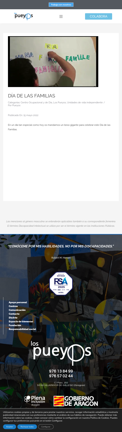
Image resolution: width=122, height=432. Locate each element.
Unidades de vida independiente (85, 102)
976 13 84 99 (61, 371)
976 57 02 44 (61, 376)
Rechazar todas (27, 426)
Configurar (45, 426)
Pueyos (16, 105)
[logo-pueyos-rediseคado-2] (23, 13)
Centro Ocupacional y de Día (36, 102)
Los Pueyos (59, 102)
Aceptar (9, 426)
